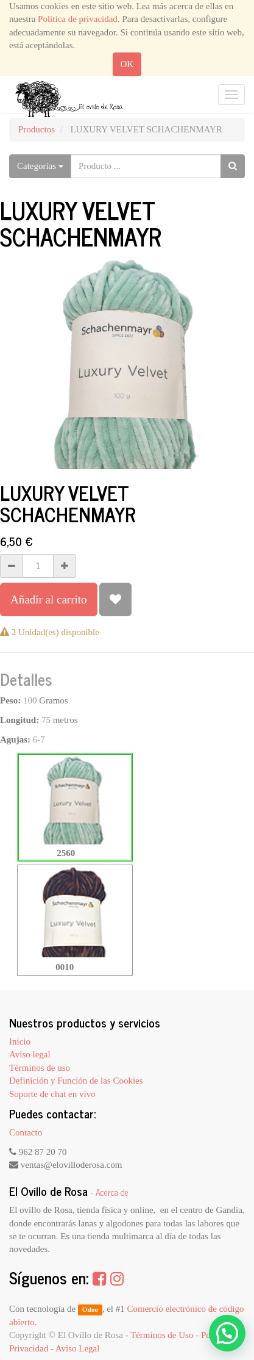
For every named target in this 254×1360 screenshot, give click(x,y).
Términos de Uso (161, 1335)
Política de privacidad (78, 19)
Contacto (25, 1132)
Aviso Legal (77, 1348)
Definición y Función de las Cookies (76, 1080)
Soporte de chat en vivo (52, 1094)
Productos (36, 129)
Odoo (90, 1309)
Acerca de (112, 1192)
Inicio (19, 1041)
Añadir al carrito (48, 599)
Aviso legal (30, 1054)
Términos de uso (39, 1068)
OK (127, 64)
